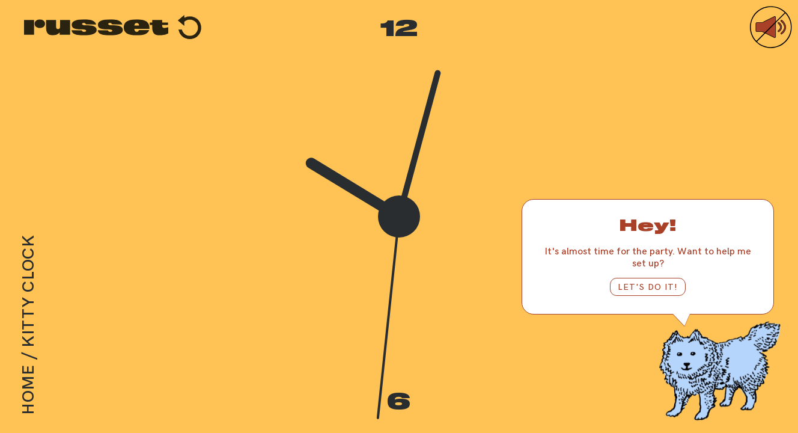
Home (27, 389)
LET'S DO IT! (648, 286)
